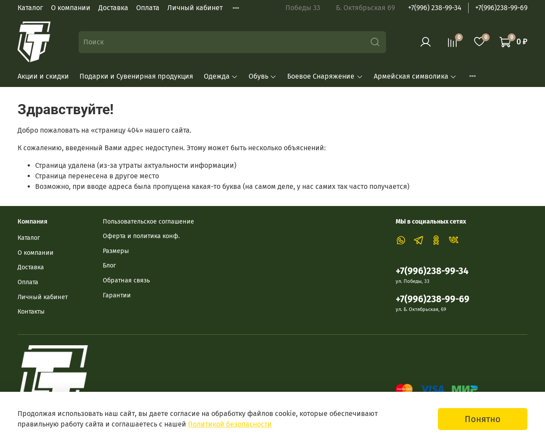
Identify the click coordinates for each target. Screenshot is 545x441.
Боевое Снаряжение (325, 76)
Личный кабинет (195, 8)
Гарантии (117, 295)
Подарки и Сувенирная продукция (136, 76)
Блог (109, 265)
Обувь (263, 76)
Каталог (30, 8)
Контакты (31, 311)
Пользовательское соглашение (148, 221)
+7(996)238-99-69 (501, 8)
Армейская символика (415, 76)
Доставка (113, 8)
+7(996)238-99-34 (432, 271)
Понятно (483, 419)
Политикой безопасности (230, 424)
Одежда (221, 76)
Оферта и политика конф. (141, 236)
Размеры (116, 251)
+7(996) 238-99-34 (435, 8)
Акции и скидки (43, 76)
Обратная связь (126, 280)
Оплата (147, 8)
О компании (70, 8)
